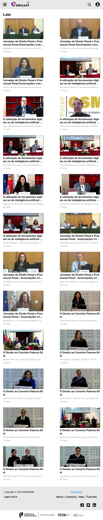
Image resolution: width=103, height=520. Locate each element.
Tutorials (91, 496)
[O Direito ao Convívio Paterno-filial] (80, 309)
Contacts (71, 496)
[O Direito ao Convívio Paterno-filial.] (23, 348)
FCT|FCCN (28, 492)
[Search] (89, 5)
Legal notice (10, 496)
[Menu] (5, 4)
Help (81, 496)
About (59, 496)
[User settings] (97, 4)
